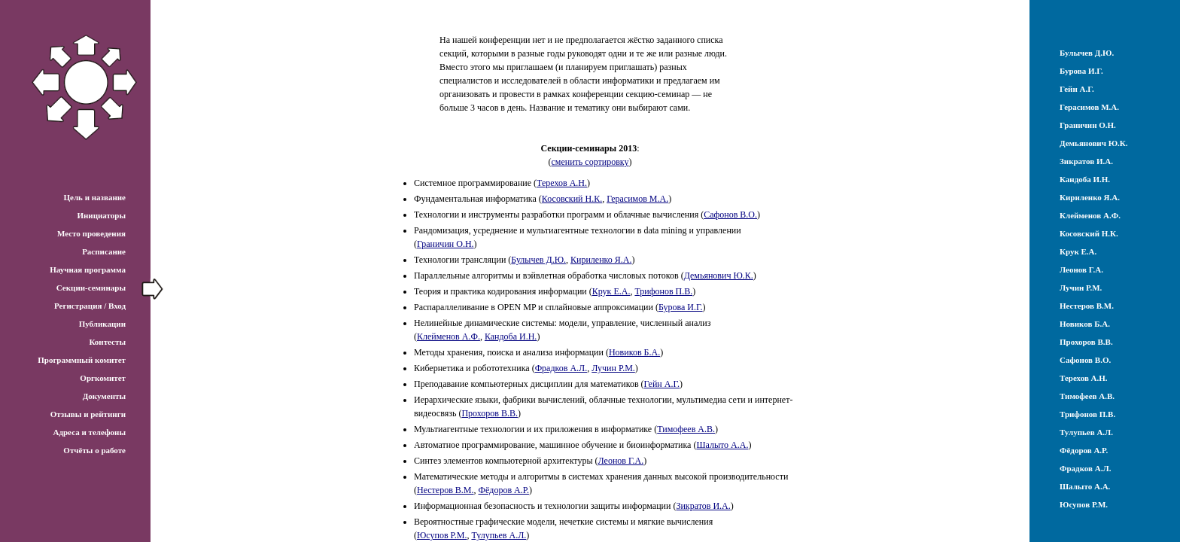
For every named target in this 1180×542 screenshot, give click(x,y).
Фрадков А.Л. (561, 368)
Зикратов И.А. (703, 506)
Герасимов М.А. (637, 198)
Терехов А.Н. (562, 183)
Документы (104, 395)
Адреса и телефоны (89, 432)
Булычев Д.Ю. (538, 259)
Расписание (104, 251)
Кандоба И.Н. (511, 336)
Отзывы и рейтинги (88, 414)
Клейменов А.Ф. (448, 336)
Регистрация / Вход (90, 305)
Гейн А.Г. (662, 384)
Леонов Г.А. (621, 460)
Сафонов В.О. (730, 214)
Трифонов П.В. (663, 291)
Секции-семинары (91, 287)
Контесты (107, 341)
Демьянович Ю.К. (718, 275)
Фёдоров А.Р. (504, 490)
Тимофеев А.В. (686, 429)
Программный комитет (82, 359)
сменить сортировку (590, 162)
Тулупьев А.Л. (498, 535)
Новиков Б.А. (634, 352)
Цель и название (94, 197)
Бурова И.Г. (680, 307)
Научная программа (88, 269)
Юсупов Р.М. (442, 535)
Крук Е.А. (611, 291)
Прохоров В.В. (489, 413)
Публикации (102, 323)
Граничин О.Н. (445, 244)
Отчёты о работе (94, 450)
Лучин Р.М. (613, 368)
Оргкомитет (103, 377)
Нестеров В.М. (445, 490)
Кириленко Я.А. (600, 259)
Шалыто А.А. (722, 445)
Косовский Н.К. (572, 198)
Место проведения (91, 233)
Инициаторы (101, 215)
